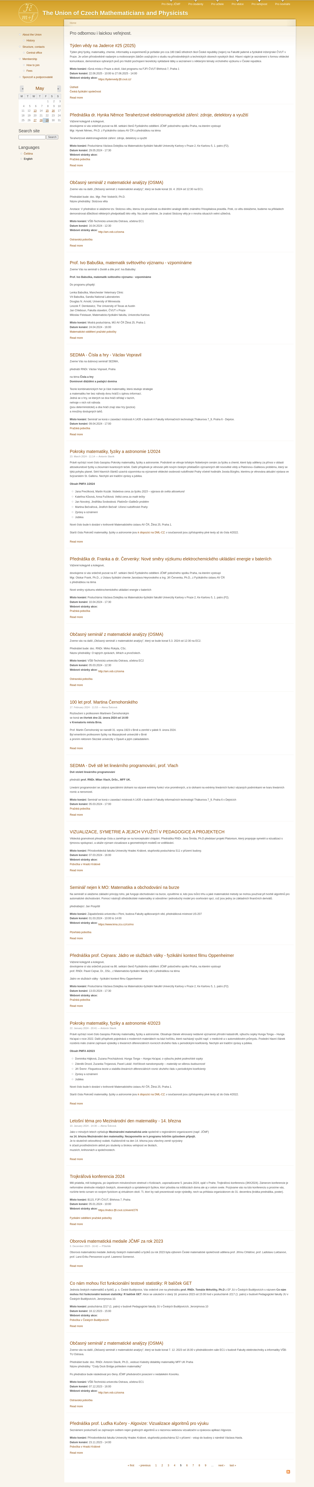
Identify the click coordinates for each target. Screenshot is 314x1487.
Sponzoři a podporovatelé (37, 77)
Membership (29, 59)
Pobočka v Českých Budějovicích (89, 1320)
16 (53, 110)
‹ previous (144, 1465)
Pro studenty (195, 4)
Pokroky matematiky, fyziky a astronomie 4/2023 (115, 1023)
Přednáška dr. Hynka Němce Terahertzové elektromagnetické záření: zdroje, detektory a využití (159, 114)
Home (73, 23)
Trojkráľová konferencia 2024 (97, 1176)
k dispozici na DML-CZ (151, 532)
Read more (76, 97)
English (28, 158)
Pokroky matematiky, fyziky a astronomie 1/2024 (115, 451)
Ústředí (74, 87)
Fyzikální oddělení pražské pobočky (91, 1218)
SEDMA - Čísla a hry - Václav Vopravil (105, 354)
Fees (29, 70)
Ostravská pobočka (81, 239)
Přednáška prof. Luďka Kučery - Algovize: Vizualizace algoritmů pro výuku (139, 1423)
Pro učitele (217, 4)
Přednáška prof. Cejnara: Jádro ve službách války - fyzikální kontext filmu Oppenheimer (152, 955)
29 (47, 120)
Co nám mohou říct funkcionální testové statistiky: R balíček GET (131, 1283)
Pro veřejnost (259, 4)
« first (131, 1465)
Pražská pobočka (80, 159)
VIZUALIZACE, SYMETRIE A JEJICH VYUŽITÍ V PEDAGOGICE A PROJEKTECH (147, 831)
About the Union (31, 34)
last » (233, 1465)
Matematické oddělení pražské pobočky (93, 331)
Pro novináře (282, 4)
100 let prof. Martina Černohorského (104, 702)
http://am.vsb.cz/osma (111, 231)
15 (47, 110)
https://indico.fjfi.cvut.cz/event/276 (118, 1210)
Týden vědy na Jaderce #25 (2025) (102, 45)
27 (35, 120)
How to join (32, 65)
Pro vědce (238, 4)
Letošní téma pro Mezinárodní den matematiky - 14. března (125, 1120)
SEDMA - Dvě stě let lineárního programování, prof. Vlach (124, 765)
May (40, 88)
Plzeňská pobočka (80, 932)
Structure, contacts (33, 46)
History (30, 40)
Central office (34, 52)
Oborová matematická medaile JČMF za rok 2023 (116, 1241)
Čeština (28, 153)
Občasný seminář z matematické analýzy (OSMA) (116, 182)
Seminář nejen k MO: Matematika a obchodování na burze (124, 887)
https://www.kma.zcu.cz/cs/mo (116, 924)
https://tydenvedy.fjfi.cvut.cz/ (114, 79)
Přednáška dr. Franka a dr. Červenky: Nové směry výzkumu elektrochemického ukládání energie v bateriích (170, 558)
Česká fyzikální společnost (85, 91)
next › (221, 1465)
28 (41, 120)
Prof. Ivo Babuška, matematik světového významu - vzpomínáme (131, 262)
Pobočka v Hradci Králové (85, 864)
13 (35, 110)
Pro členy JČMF (171, 4)
